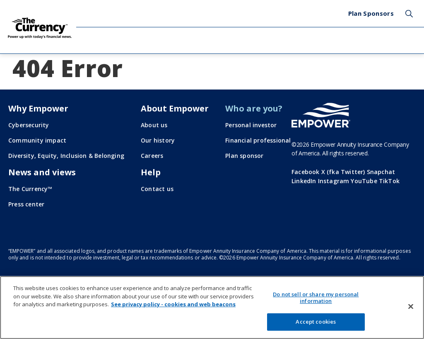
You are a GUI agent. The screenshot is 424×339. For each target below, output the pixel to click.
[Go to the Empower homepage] (321, 115)
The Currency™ (30, 189)
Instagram (333, 181)
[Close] (411, 307)
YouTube (364, 181)
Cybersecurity (28, 125)
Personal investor (251, 125)
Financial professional (258, 140)
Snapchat (381, 172)
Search (409, 14)
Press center (26, 204)
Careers (152, 156)
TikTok (389, 181)
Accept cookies (316, 321)
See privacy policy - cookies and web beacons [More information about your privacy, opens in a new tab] (173, 304)
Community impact (37, 140)
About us (154, 125)
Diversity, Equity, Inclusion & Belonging (66, 156)
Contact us (157, 189)
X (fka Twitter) (343, 172)
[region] (212, 307)
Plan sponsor (244, 156)
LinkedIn (304, 181)
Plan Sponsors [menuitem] (371, 13)
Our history (158, 140)
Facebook (306, 172)
